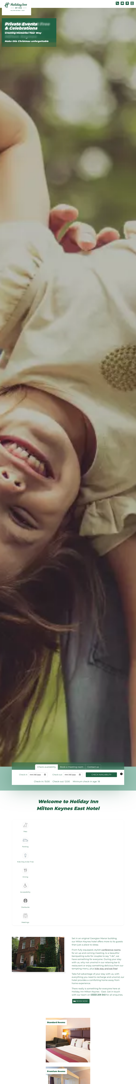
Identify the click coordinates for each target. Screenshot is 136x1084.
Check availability (101, 775)
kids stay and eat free (106, 968)
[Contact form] (122, 3)
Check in (23, 775)
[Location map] (127, 3)
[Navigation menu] (132, 3)
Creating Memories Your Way (23, 32)
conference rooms (111, 950)
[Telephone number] (117, 3)
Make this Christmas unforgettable (26, 41)
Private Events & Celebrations (21, 26)
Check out (57, 775)
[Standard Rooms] (68, 1037)
